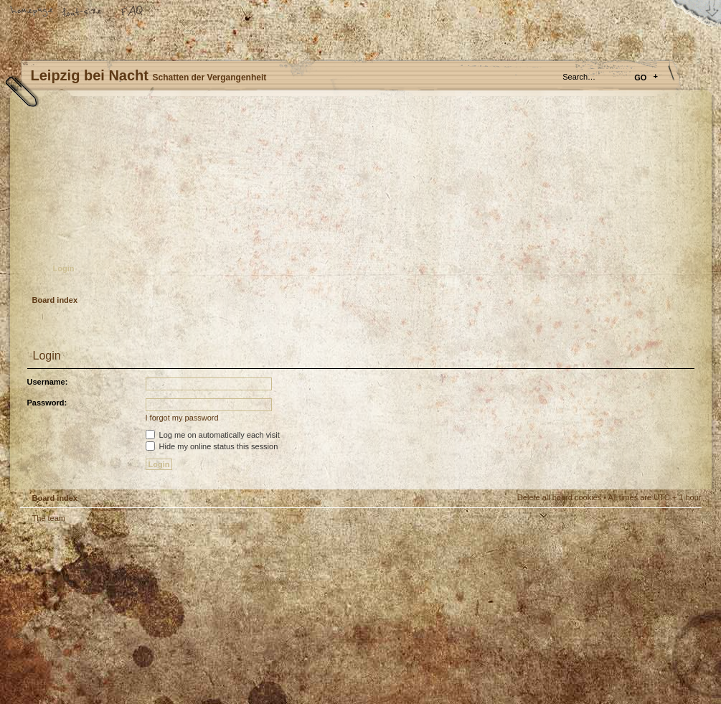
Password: (47, 402)
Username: (47, 381)
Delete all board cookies (559, 497)
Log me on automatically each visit (213, 435)
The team (48, 518)
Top (684, 528)
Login (64, 268)
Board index (359, 198)
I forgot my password (182, 417)
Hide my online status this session (212, 446)
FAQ (133, 12)
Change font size (82, 12)
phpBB (181, 614)
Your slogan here (246, 616)
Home (32, 12)
